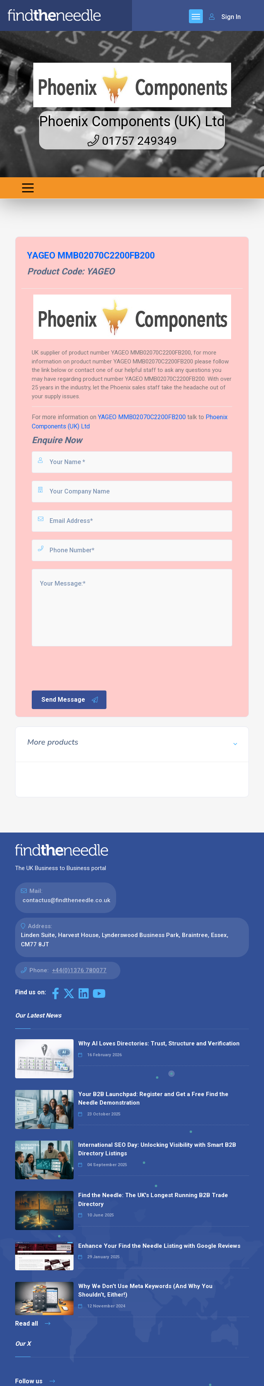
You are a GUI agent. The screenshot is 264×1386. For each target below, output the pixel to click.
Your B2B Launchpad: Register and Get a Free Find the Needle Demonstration (153, 1099)
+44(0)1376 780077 (79, 970)
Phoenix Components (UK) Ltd (132, 121)
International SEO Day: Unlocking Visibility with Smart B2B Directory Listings (157, 1149)
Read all (32, 1323)
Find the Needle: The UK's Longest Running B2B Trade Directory (153, 1200)
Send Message (70, 700)
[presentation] (89, 668)
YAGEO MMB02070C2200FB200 (142, 417)
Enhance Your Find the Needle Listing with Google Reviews (159, 1245)
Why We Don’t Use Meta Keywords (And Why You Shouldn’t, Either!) (145, 1291)
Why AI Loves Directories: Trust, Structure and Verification (159, 1043)
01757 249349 (132, 140)
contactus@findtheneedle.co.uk (66, 900)
